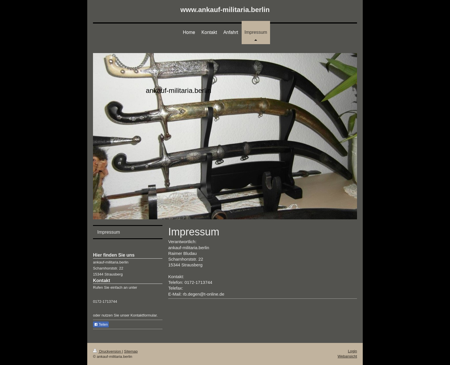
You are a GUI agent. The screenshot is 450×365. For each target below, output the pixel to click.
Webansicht (347, 356)
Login (352, 351)
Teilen (101, 325)
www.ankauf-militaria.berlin (224, 9)
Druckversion (107, 351)
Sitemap (131, 351)
